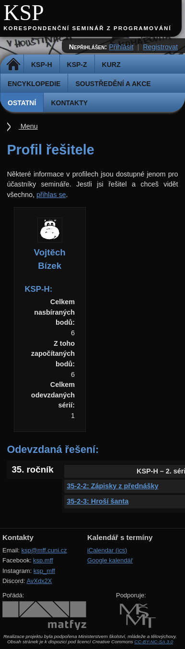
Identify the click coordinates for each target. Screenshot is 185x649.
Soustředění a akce (112, 84)
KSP (23, 12)
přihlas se (51, 194)
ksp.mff (43, 560)
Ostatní (22, 103)
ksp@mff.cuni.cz (44, 550)
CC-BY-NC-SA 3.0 (153, 641)
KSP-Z (77, 64)
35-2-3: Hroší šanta (97, 501)
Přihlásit (121, 47)
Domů (13, 64)
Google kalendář (110, 560)
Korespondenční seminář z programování (87, 28)
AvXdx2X (39, 580)
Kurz (111, 64)
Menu (28, 126)
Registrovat (160, 47)
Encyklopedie (34, 84)
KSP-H (41, 64)
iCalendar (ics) (107, 550)
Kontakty (69, 103)
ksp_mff (44, 570)
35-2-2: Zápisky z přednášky (112, 486)
